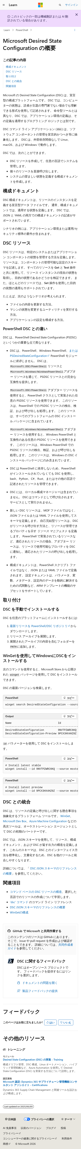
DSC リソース (14, 71)
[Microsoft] (40, 5)
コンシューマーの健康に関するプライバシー (28, 1138)
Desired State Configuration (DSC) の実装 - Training (33, 1059)
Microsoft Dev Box (14, 821)
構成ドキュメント (16, 66)
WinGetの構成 (19, 912)
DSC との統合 (14, 81)
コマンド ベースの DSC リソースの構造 (36, 892)
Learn (7, 30)
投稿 (63, 1128)
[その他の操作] (75, 30)
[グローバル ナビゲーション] (3, 5)
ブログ (50, 1128)
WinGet (65, 816)
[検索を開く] (60, 5)
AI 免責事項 (9, 1128)
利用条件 (67, 1138)
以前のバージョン (31, 1128)
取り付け (11, 76)
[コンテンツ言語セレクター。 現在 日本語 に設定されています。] (10, 1119)
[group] (40, 705)
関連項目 (11, 86)
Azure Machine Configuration (48, 821)
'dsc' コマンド (19, 902)
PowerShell (22, 30)
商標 (5, 1143)
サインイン (71, 4)
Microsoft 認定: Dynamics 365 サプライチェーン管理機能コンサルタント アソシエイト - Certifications (40, 1083)
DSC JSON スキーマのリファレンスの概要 (37, 907)
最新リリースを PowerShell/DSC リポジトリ (39, 626)
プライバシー (10, 1133)
